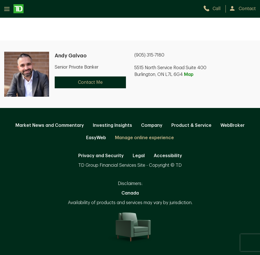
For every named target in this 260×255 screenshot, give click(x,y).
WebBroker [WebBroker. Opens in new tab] (232, 125)
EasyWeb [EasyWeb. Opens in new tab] (96, 138)
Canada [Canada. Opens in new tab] (130, 193)
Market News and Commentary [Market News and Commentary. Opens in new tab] (49, 125)
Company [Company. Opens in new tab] (151, 125)
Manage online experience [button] (144, 138)
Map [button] (189, 74)
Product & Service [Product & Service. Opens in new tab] (191, 125)
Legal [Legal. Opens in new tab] (139, 156)
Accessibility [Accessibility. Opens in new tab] (168, 156)
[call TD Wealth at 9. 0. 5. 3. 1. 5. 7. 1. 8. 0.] (214, 8)
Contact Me (90, 82)
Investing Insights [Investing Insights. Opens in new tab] (112, 125)
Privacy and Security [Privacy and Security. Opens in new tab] (101, 156)
